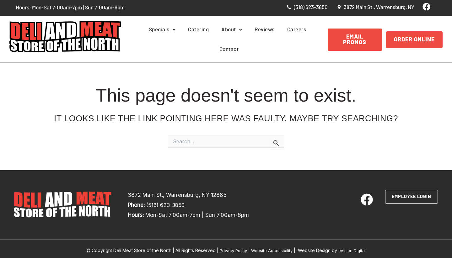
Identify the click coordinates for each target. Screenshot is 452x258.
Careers (277, 38)
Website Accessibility (272, 246)
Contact (305, 38)
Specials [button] (157, 38)
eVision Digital (354, 246)
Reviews (248, 38)
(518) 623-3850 (166, 201)
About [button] (219, 38)
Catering (190, 38)
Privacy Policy (231, 246)
